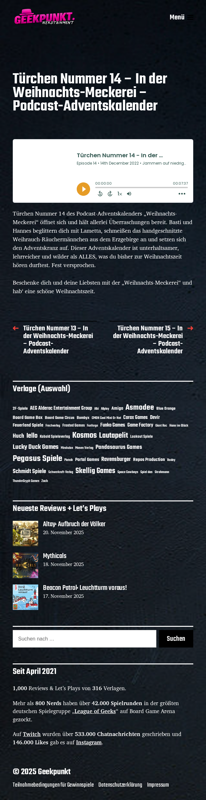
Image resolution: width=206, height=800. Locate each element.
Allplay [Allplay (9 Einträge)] (105, 409)
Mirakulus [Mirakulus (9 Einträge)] (67, 448)
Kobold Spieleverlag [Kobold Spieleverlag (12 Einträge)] (55, 437)
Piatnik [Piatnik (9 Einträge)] (68, 460)
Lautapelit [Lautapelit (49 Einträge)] (113, 436)
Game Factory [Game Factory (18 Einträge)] (140, 425)
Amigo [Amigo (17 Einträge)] (117, 408)
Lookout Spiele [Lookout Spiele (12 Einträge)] (141, 437)
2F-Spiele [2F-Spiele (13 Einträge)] (20, 409)
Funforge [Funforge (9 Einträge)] (92, 425)
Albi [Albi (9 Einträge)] (96, 409)
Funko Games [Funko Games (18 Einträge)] (112, 425)
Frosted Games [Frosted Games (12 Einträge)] (73, 425)
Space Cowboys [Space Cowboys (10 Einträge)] (127, 472)
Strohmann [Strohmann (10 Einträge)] (162, 472)
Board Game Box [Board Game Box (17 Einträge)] (28, 417)
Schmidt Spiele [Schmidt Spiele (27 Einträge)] (29, 471)
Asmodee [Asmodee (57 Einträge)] (139, 407)
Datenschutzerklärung (120, 785)
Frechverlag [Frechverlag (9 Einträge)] (53, 425)
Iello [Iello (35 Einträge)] (32, 436)
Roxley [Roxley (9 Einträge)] (171, 460)
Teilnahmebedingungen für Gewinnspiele (53, 785)
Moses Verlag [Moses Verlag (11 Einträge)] (84, 448)
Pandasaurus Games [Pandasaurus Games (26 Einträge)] (119, 447)
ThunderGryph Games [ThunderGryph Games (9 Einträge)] (26, 481)
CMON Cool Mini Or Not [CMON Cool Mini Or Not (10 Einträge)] (106, 418)
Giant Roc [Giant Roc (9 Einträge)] (161, 425)
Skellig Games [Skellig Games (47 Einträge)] (95, 471)
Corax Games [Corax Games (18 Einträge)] (135, 417)
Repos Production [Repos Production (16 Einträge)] (149, 459)
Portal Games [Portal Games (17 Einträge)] (87, 460)
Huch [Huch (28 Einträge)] (18, 436)
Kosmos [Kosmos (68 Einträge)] (84, 435)
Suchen (176, 639)
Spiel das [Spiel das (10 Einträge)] (146, 472)
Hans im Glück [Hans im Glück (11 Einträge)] (178, 425)
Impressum (158, 785)
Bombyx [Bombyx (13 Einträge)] (83, 418)
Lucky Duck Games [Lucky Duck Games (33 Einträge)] (36, 447)
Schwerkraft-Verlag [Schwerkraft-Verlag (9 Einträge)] (60, 472)
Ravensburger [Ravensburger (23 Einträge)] (116, 459)
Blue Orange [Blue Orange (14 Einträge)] (165, 408)
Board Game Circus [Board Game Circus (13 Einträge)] (60, 418)
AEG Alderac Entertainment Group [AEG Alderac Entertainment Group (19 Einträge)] (61, 408)
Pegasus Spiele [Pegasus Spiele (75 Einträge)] (37, 458)
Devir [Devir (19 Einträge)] (155, 417)
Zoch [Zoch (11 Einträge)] (44, 481)
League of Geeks (95, 711)
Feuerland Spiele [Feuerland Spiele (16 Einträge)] (28, 425)
